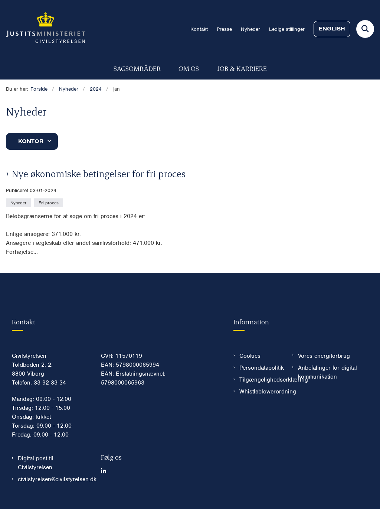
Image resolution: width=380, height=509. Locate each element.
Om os (188, 68)
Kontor (30, 141)
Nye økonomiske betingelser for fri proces (99, 173)
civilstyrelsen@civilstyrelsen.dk (53, 479)
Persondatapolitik (259, 368)
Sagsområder (137, 68)
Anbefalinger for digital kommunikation (327, 372)
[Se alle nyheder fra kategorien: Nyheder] (19, 202)
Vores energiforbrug (324, 356)
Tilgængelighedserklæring (259, 379)
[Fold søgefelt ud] (365, 29)
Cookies (250, 356)
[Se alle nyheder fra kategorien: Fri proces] (49, 202)
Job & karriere (242, 68)
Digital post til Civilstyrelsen (35, 463)
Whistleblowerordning (259, 391)
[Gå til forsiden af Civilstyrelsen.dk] (42, 29)
